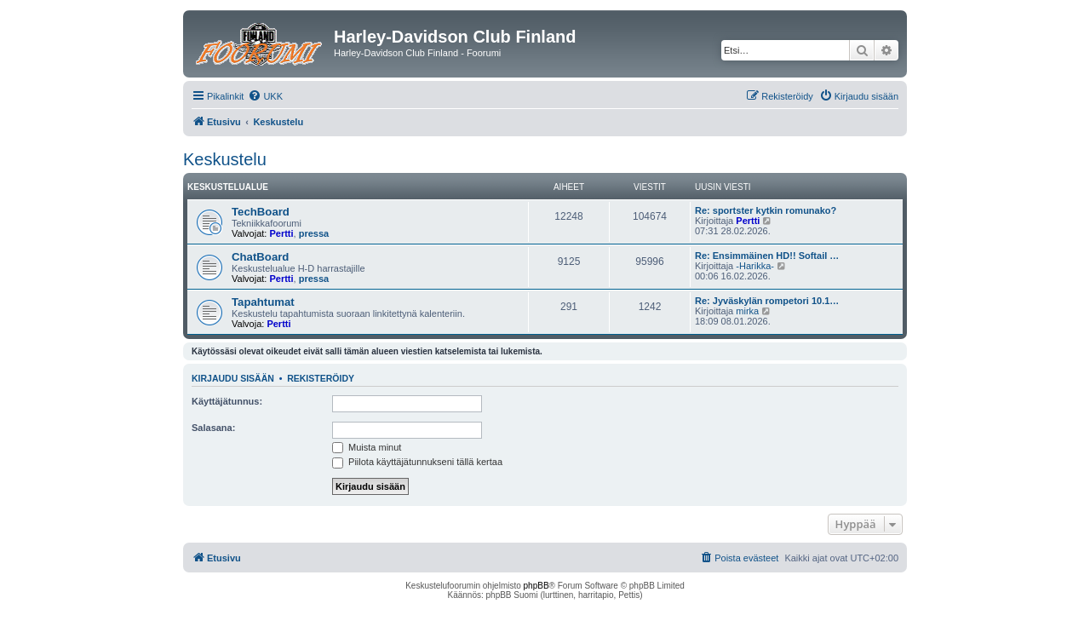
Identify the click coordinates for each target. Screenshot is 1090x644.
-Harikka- (755, 266)
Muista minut (366, 447)
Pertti (281, 233)
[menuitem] (265, 96)
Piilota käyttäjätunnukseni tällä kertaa (417, 462)
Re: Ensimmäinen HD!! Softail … (767, 255)
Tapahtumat (263, 302)
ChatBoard (260, 256)
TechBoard (261, 211)
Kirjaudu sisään (233, 378)
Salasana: (213, 428)
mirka (747, 311)
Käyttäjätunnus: (227, 401)
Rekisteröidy (320, 378)
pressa (314, 233)
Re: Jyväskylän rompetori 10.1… (767, 301)
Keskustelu (225, 159)
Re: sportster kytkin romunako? (765, 210)
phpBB (536, 585)
